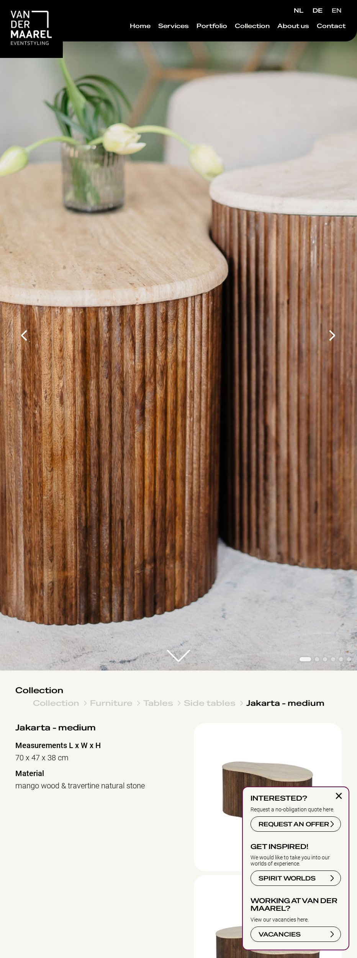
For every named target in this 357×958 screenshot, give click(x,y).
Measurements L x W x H (58, 745)
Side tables (210, 703)
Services (162, 42)
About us (282, 42)
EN (337, 11)
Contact (319, 42)
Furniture (111, 703)
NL (298, 11)
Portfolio (200, 42)
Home (128, 42)
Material (29, 773)
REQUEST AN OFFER (294, 824)
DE (318, 11)
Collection (240, 42)
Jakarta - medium (285, 703)
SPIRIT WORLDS (287, 878)
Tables (158, 703)
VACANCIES (280, 934)
